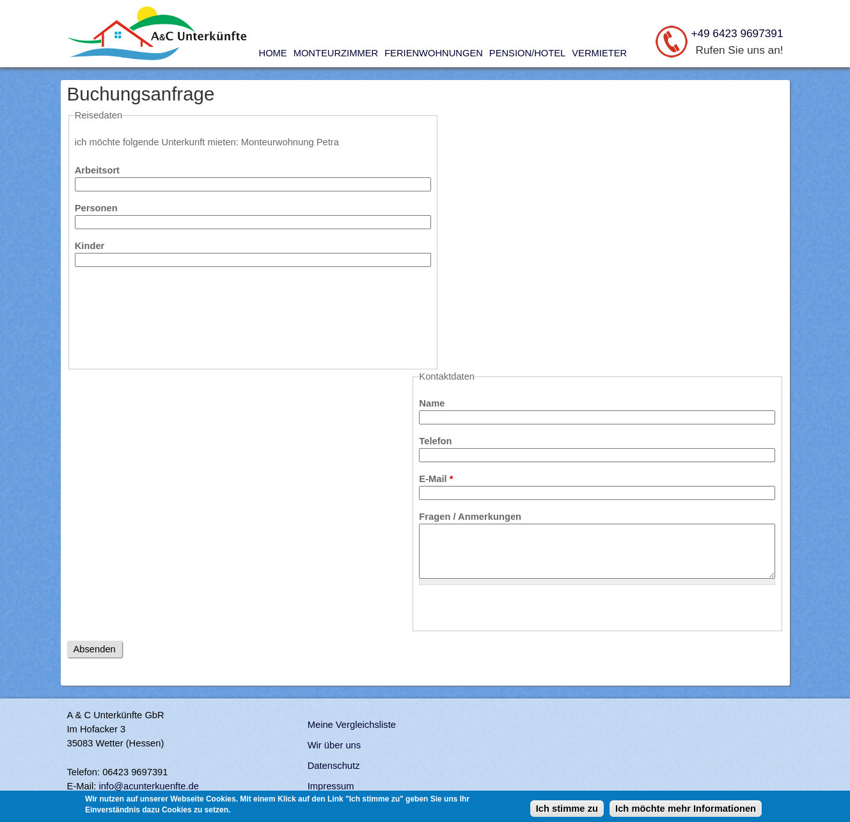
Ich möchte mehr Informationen (685, 808)
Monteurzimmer (336, 53)
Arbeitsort (97, 170)
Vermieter (599, 53)
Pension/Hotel (527, 53)
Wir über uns (334, 745)
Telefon (435, 441)
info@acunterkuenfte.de (148, 786)
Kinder (90, 246)
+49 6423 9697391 (737, 33)
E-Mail (436, 479)
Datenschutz (334, 766)
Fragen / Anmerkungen (470, 517)
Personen (96, 208)
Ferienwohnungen (433, 53)
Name (432, 403)
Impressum (331, 786)
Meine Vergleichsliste (352, 725)
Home (273, 53)
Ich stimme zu (567, 808)
